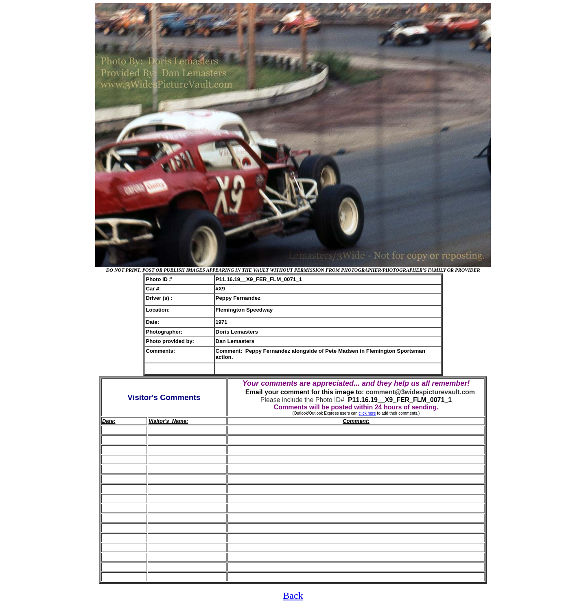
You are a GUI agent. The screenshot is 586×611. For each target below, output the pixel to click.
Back (293, 595)
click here (367, 413)
